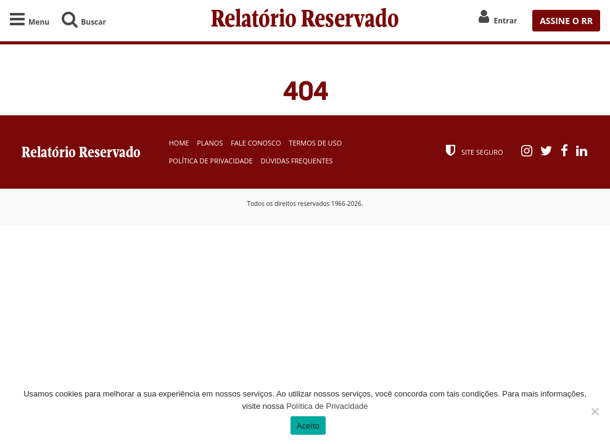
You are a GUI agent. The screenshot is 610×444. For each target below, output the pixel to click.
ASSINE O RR (566, 21)
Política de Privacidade (211, 160)
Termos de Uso (315, 142)
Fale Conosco (256, 142)
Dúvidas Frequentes (296, 160)
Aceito (308, 425)
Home (179, 142)
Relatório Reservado (305, 20)
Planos (210, 142)
